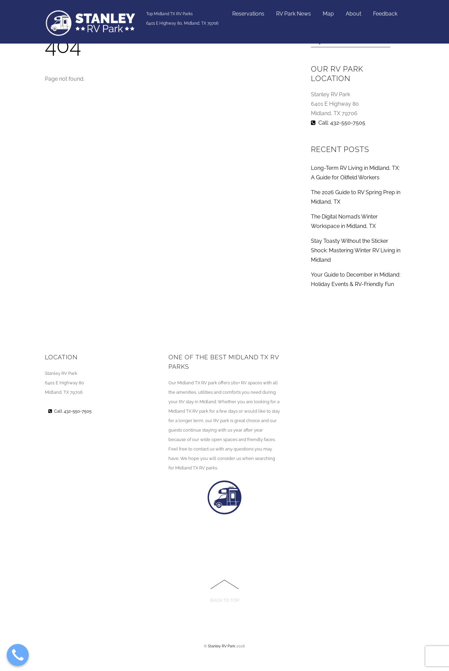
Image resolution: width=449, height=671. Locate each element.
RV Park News (293, 13)
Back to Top (224, 600)
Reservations (248, 13)
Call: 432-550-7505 (338, 123)
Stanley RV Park (221, 646)
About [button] (353, 13)
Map (328, 13)
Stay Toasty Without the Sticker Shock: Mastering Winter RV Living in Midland (355, 250)
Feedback (385, 13)
